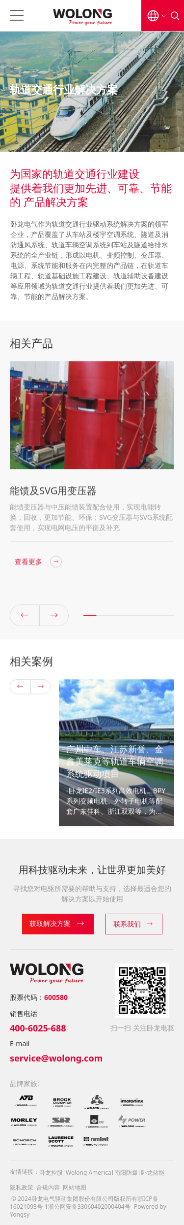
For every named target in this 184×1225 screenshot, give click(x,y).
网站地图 (74, 1187)
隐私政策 (21, 1187)
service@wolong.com (56, 1058)
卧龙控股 (51, 1172)
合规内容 (48, 1187)
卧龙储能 (152, 1172)
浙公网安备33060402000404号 (89, 1206)
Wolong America (88, 1172)
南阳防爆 (126, 1172)
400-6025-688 (38, 1028)
